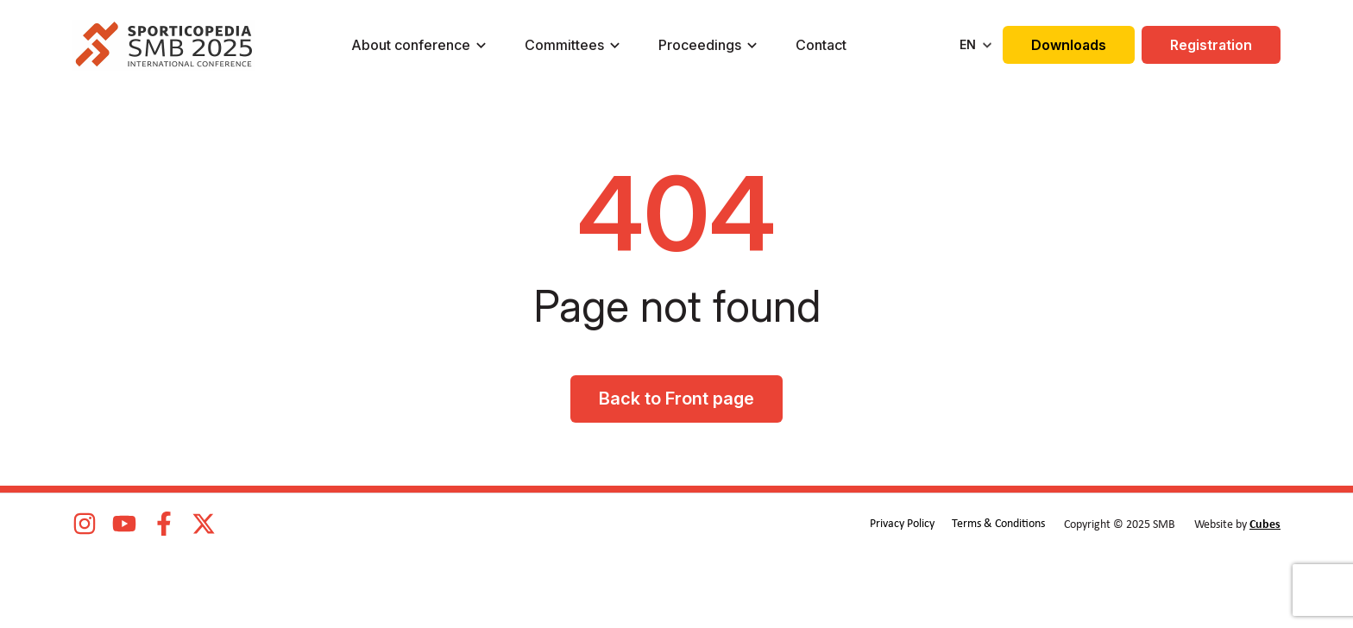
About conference (410, 45)
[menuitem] (978, 44)
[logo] (163, 45)
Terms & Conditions (998, 524)
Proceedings (699, 45)
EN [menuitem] (968, 44)
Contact (821, 45)
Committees (564, 45)
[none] (978, 44)
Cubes (1265, 524)
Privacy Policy (902, 524)
